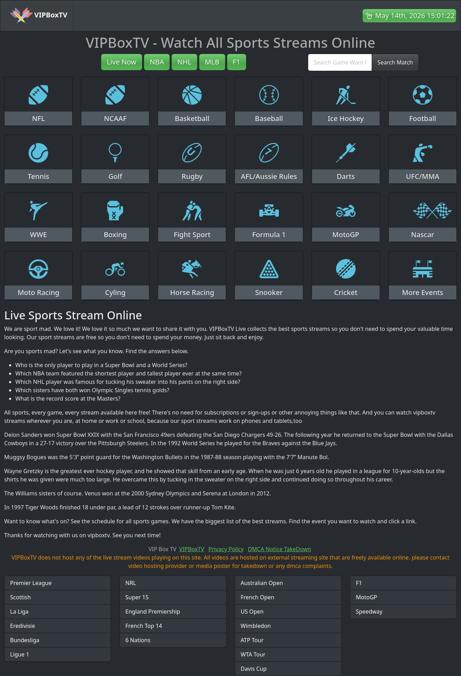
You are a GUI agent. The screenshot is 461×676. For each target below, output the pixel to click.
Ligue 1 (19, 654)
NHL (184, 62)
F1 (236, 62)
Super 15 (137, 597)
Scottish (20, 597)
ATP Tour (252, 640)
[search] (340, 62)
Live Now (121, 62)
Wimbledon (256, 626)
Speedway (369, 611)
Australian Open (262, 583)
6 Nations (137, 640)
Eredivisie (22, 626)
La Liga (19, 611)
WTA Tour (253, 654)
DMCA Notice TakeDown (279, 549)
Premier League (31, 583)
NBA (157, 62)
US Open (252, 611)
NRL (130, 583)
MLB (212, 62)
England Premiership (152, 611)
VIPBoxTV (38, 16)
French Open (257, 597)
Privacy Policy (226, 549)
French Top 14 (143, 626)
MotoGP (366, 597)
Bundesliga (24, 640)
